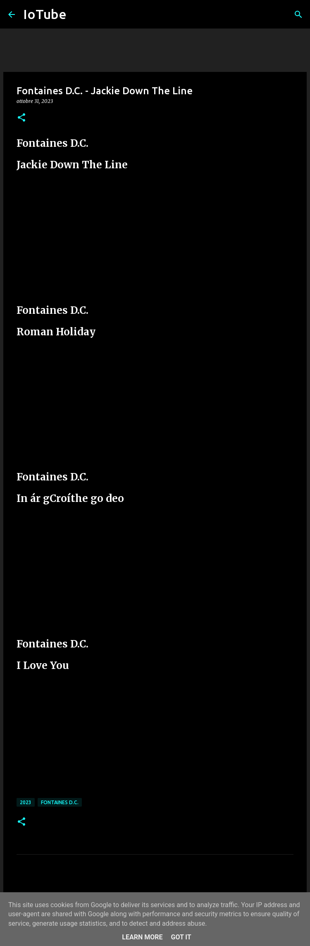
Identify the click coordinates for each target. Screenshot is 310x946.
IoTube (45, 14)
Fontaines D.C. (60, 802)
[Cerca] (298, 14)
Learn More (142, 937)
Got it (181, 937)
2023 (25, 802)
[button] (21, 118)
